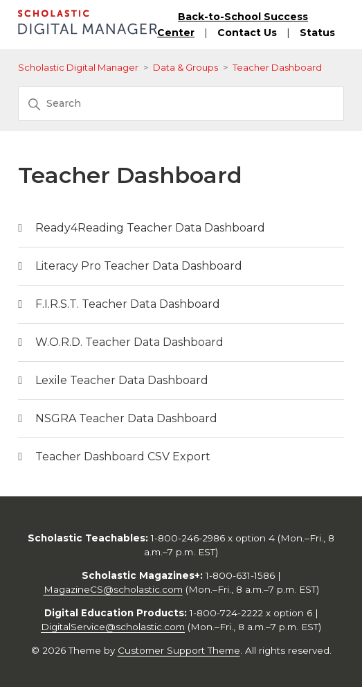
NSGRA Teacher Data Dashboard (126, 418)
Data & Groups (185, 67)
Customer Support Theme (179, 650)
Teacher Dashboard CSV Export (122, 456)
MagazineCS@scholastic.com (113, 589)
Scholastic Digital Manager (78, 67)
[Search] (181, 103)
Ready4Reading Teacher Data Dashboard (150, 227)
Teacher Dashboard (277, 67)
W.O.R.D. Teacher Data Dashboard (129, 342)
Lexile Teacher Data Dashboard (121, 380)
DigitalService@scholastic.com (113, 626)
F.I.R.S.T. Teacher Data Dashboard (127, 304)
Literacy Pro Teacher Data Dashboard (138, 265)
